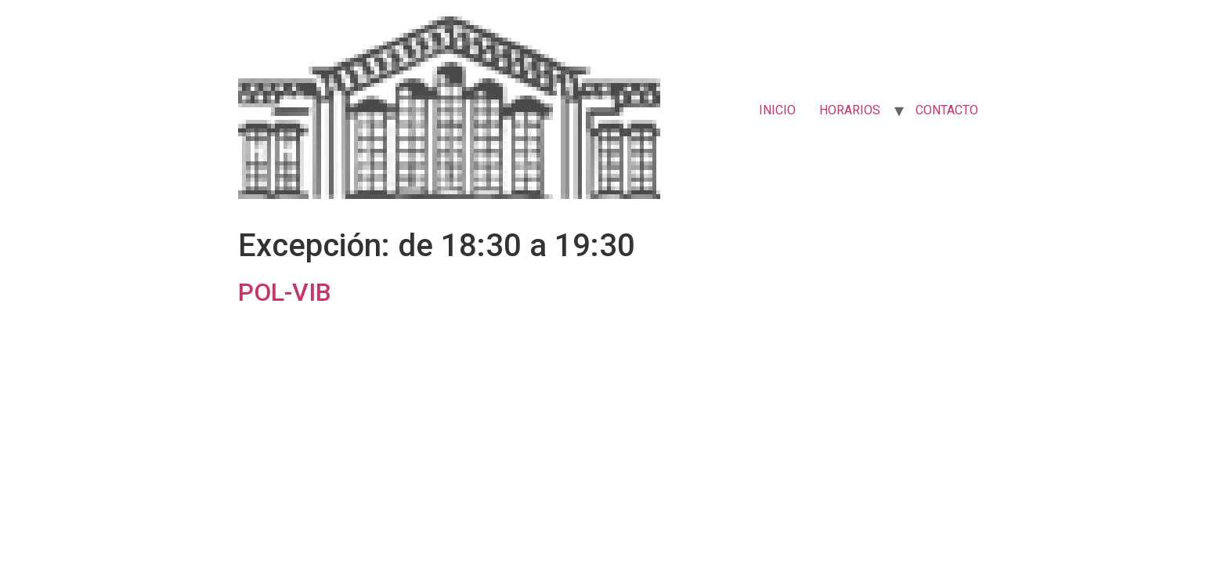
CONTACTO (947, 110)
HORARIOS (849, 110)
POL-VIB (284, 292)
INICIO (777, 110)
